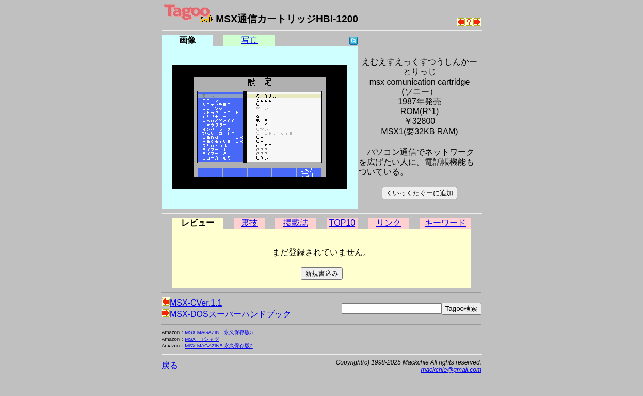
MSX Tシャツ (202, 339)
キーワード (445, 222)
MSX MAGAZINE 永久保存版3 (219, 332)
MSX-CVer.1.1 (192, 302)
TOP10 (342, 222)
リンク (388, 222)
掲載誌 (295, 222)
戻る (170, 365)
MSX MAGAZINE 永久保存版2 (219, 346)
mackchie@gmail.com (451, 369)
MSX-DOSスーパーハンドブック (226, 314)
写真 (249, 40)
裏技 (249, 222)
